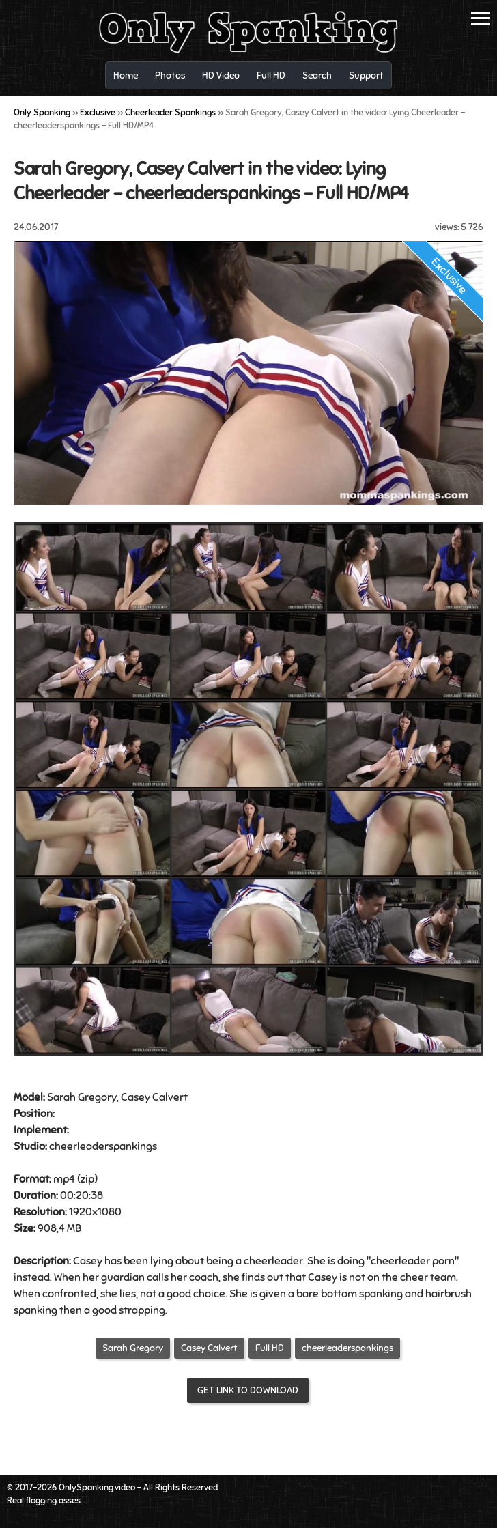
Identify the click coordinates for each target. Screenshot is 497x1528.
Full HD (269, 1348)
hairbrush (448, 1294)
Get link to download (247, 1390)
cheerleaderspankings (347, 1348)
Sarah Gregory (132, 1348)
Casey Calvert (209, 1348)
